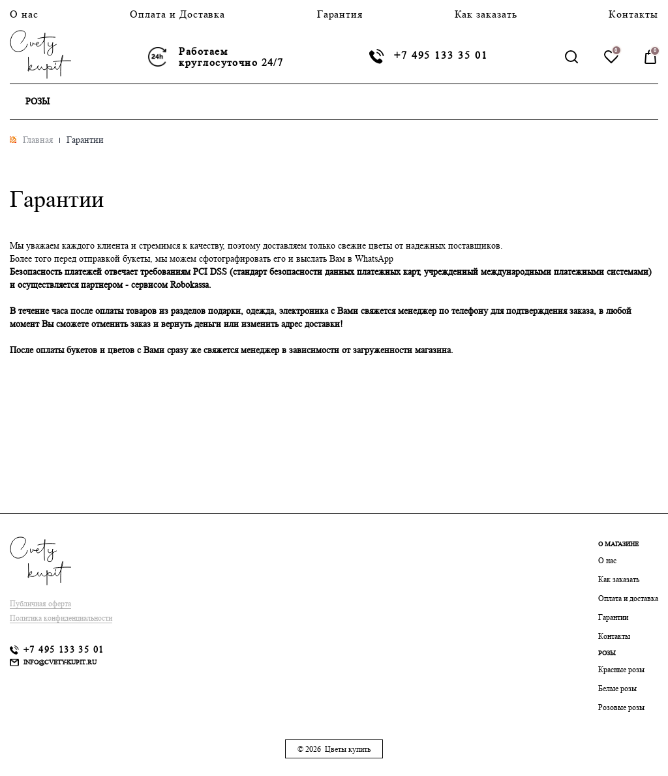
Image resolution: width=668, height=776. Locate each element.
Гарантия (340, 14)
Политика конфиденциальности (61, 618)
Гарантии (613, 617)
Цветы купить (348, 749)
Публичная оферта (40, 603)
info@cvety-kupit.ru (60, 662)
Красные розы (621, 669)
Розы (37, 101)
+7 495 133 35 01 (441, 56)
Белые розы (617, 688)
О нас (24, 14)
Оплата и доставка (628, 598)
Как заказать (486, 14)
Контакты (633, 14)
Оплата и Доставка (177, 14)
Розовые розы (621, 707)
